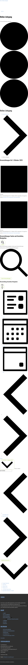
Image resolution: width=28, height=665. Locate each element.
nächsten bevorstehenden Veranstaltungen (11, 197)
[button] (11, 617)
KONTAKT (5, 623)
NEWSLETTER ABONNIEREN (8, 631)
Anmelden (3, 638)
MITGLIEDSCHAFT (7, 617)
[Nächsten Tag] (15, 456)
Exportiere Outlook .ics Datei (8, 590)
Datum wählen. (17, 468)
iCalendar (4, 584)
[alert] (14, 180)
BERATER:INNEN (6, 616)
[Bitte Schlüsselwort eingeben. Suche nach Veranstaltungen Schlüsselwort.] (12, 248)
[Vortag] (15, 414)
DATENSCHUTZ (6, 634)
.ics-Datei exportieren (6, 589)
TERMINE (5, 620)
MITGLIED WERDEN (7, 629)
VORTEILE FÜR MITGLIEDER (12, 619)
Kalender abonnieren (5, 560)
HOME (4, 613)
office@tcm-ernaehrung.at (8, 657)
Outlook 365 (4, 586)
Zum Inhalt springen (4, 0)
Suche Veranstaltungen (6, 278)
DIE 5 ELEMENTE (6, 614)
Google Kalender (5, 583)
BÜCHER (5, 622)
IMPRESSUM (5, 632)
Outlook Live (4, 587)
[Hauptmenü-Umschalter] (2, 11)
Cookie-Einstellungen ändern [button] (8, 635)
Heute (1, 458)
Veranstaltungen (5, 114)
